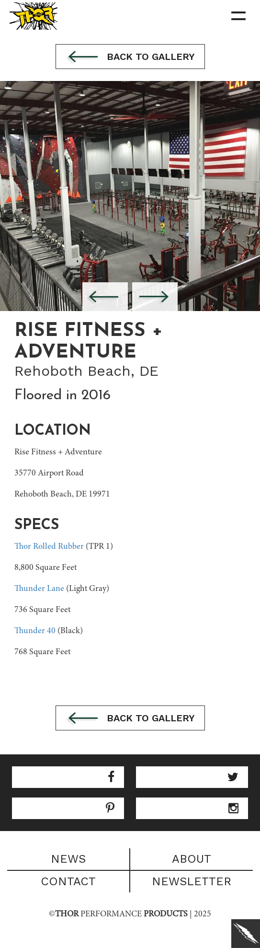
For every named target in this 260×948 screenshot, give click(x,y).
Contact (68, 881)
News (68, 859)
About (191, 859)
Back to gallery (130, 57)
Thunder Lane (39, 589)
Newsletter (191, 881)
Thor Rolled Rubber (49, 547)
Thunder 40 (35, 631)
